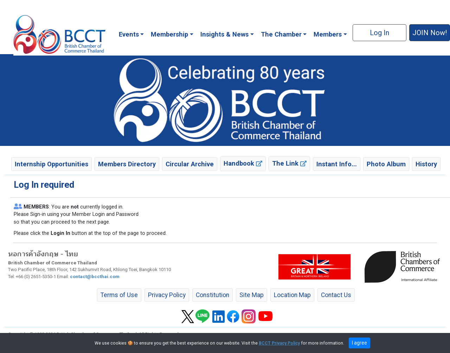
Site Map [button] (251, 295)
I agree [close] (359, 343)
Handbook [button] (243, 163)
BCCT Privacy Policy (279, 343)
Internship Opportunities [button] (51, 164)
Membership (169, 34)
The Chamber (281, 34)
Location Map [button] (292, 295)
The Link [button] (289, 163)
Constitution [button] (212, 295)
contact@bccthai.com (95, 276)
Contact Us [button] (336, 295)
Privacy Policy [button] (167, 295)
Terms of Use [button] (119, 295)
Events (129, 34)
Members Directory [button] (127, 164)
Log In (379, 32)
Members (328, 34)
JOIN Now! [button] (429, 32)
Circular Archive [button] (190, 164)
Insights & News (224, 34)
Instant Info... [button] (336, 164)
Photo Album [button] (386, 164)
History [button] (426, 164)
